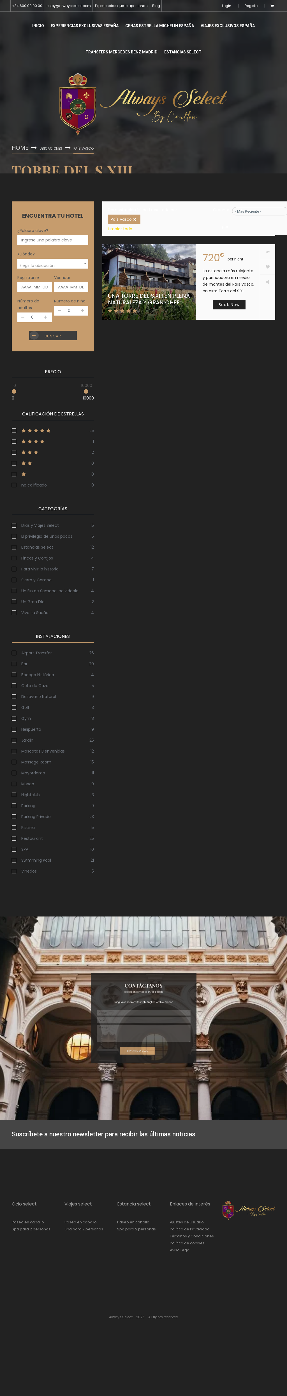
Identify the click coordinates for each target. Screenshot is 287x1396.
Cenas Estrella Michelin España (159, 25)
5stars (53, 430)
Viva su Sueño (34, 612)
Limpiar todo (120, 229)
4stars (53, 441)
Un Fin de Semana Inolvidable (49, 591)
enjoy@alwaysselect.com (69, 5)
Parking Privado (36, 816)
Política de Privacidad (190, 1229)
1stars (53, 474)
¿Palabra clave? (32, 230)
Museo (27, 784)
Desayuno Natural (38, 696)
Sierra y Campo (36, 580)
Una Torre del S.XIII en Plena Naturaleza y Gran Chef (149, 299)
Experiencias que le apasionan (121, 5)
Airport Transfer (36, 653)
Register (251, 5)
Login (226, 5)
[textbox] (52, 265)
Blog (156, 5)
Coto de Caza (34, 685)
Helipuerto (31, 729)
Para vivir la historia (40, 569)
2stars (53, 463)
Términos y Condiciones (192, 1236)
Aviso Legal (180, 1250)
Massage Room (36, 762)
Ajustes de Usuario (187, 1222)
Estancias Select (183, 52)
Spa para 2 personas (31, 1229)
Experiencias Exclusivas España (85, 25)
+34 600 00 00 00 (27, 5)
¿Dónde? (26, 254)
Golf (25, 707)
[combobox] (52, 264)
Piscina (28, 827)
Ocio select (24, 1204)
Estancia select (134, 1204)
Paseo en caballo (28, 1222)
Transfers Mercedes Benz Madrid (121, 52)
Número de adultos (28, 304)
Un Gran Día (33, 602)
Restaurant (32, 838)
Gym (26, 718)
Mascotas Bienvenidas (43, 751)
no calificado (34, 485)
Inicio (38, 25)
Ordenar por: (221, 218)
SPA (24, 849)
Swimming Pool (36, 860)
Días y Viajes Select (40, 525)
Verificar (62, 277)
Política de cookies (187, 1243)
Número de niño (69, 301)
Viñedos (29, 871)
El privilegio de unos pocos (46, 536)
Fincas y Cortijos (37, 558)
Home (20, 148)
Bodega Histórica (37, 675)
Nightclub (30, 795)
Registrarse (28, 277)
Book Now (229, 304)
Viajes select (78, 1204)
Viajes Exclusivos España (228, 25)
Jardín (27, 740)
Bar (24, 664)
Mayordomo (33, 773)
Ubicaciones (51, 148)
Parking (28, 806)
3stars (53, 452)
